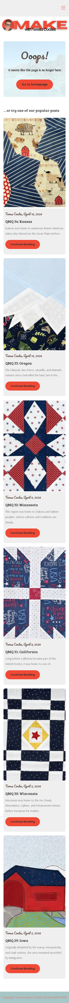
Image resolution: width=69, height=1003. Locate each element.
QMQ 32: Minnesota (21, 504)
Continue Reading (22, 244)
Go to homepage (34, 84)
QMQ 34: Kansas (18, 221)
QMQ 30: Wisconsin (21, 793)
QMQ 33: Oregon (18, 363)
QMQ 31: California (21, 651)
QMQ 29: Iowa (16, 940)
